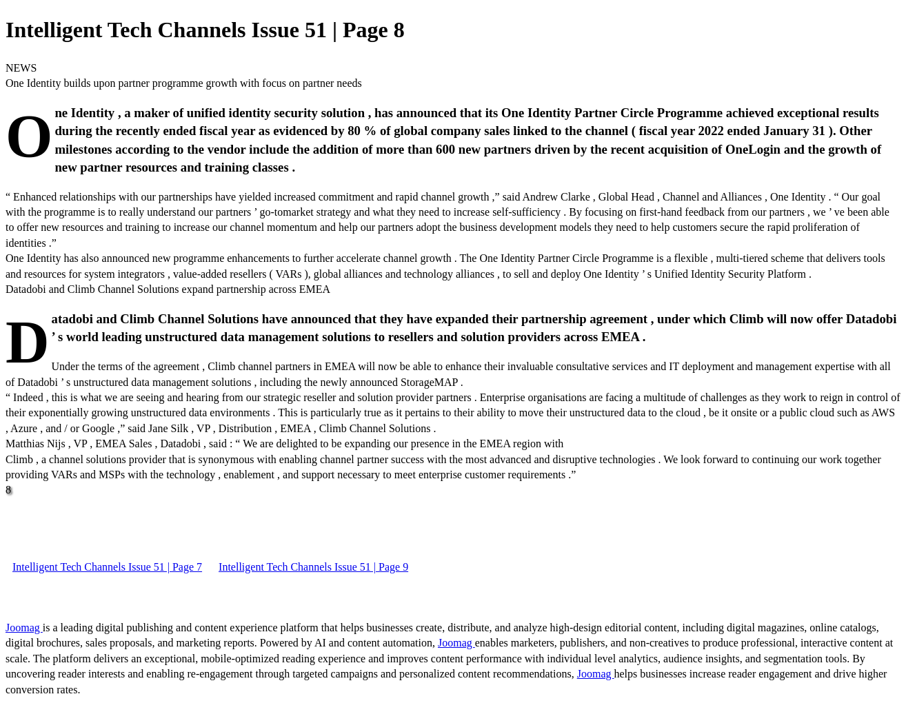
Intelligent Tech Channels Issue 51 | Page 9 (313, 567)
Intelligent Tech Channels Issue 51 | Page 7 (107, 567)
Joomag (24, 627)
